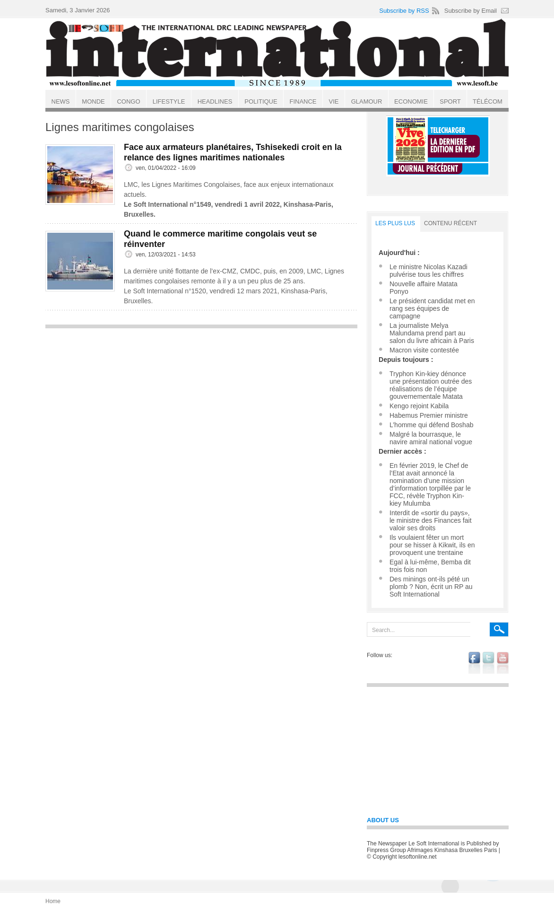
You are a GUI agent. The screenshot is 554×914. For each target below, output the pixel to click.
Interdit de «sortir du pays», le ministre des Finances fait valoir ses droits (431, 520)
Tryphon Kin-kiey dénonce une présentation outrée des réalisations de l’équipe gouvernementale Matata (431, 385)
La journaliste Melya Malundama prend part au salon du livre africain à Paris (432, 333)
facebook (474, 663)
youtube (503, 663)
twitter (488, 663)
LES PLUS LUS (395, 223)
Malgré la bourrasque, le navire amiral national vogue (431, 438)
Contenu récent (450, 223)
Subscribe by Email (470, 10)
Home (53, 901)
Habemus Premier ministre (429, 415)
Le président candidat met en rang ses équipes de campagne (432, 308)
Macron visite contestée (424, 350)
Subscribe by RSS (404, 10)
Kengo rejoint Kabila (419, 406)
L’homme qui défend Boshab (431, 425)
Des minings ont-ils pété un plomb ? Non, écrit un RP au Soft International (431, 586)
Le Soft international (278, 53)
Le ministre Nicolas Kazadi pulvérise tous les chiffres (428, 270)
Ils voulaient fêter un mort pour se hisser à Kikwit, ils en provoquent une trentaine (432, 545)
